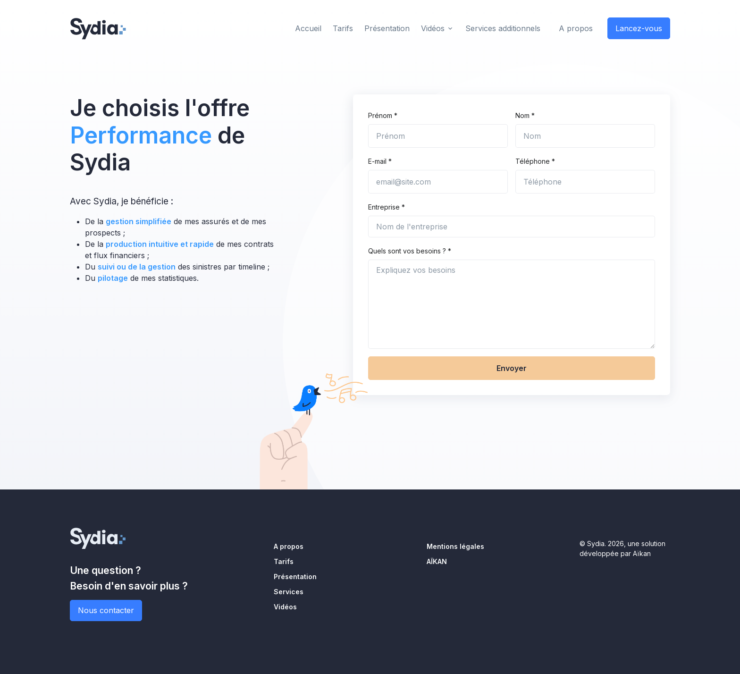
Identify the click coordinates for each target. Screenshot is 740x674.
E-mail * (380, 161)
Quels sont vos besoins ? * (409, 251)
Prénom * (382, 115)
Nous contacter (106, 610)
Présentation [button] (387, 28)
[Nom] (585, 136)
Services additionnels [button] (502, 28)
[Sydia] (98, 27)
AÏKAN (437, 561)
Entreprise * (386, 207)
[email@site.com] (438, 182)
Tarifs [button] (343, 28)
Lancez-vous (638, 28)
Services (288, 592)
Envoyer (511, 368)
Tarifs (284, 561)
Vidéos (433, 28)
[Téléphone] (585, 182)
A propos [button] (576, 28)
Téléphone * (535, 161)
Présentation (295, 577)
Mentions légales (455, 546)
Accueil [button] (308, 28)
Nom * (525, 115)
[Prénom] (438, 136)
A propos (288, 546)
